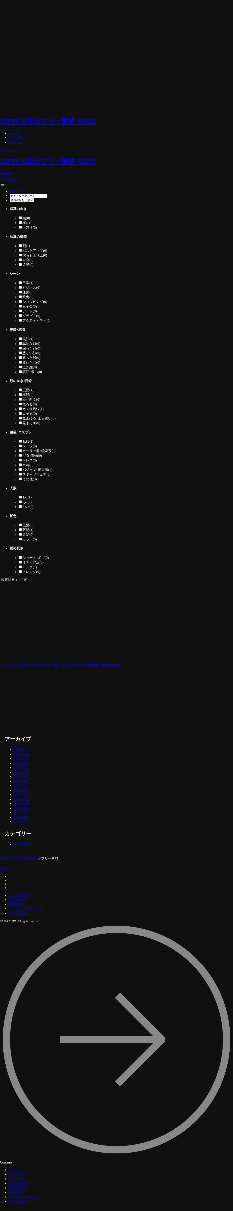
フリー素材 (17, 137)
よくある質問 (19, 895)
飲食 (27, 297)
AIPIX (4, 869)
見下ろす (31, 423)
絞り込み (10, 179)
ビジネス (31, 287)
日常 (27, 283)
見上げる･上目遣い (39, 418)
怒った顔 (31, 358)
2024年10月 (21, 754)
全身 (27, 260)
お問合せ (7, 173)
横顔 (27, 395)
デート (29, 311)
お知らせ (15, 142)
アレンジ (31, 572)
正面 (27, 390)
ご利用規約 (17, 900)
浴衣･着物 (32, 455)
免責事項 (15, 904)
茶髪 (27, 530)
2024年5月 (21, 776)
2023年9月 (21, 812)
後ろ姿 (29, 404)
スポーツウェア (36, 474)
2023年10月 (21, 808)
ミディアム (33, 562)
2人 (27, 502)
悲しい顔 (31, 353)
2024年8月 (21, 763)
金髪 (27, 534)
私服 (27, 441)
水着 (27, 465)
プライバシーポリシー (26, 908)
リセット (16, 191)
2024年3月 (21, 785)
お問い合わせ (19, 913)
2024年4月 (21, 781)
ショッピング (34, 301)
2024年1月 (21, 794)
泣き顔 (29, 367)
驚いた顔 (31, 362)
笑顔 (27, 339)
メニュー (7, 150)
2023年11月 (21, 803)
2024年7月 (21, 767)
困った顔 (31, 348)
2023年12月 (21, 799)
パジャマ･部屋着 (37, 470)
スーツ (29, 446)
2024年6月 (21, 772)
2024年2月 (21, 790)
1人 (27, 497)
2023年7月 (21, 821)
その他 (29, 479)
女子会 (29, 306)
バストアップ (34, 250)
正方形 (29, 227)
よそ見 (29, 413)
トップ (14, 133)
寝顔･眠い (32, 372)
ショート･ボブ (35, 557)
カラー (29, 539)
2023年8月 (21, 817)
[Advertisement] (79, 702)
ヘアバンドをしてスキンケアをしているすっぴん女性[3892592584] (61, 665)
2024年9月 (21, 758)
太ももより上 (34, 255)
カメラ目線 (33, 409)
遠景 (27, 264)
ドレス (29, 460)
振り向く (31, 399)
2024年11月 (21, 749)
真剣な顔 (31, 343)
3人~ (27, 507)
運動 (27, 292)
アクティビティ (36, 320)
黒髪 (27, 525)
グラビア (31, 316)
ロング (29, 567)
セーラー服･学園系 (39, 451)
